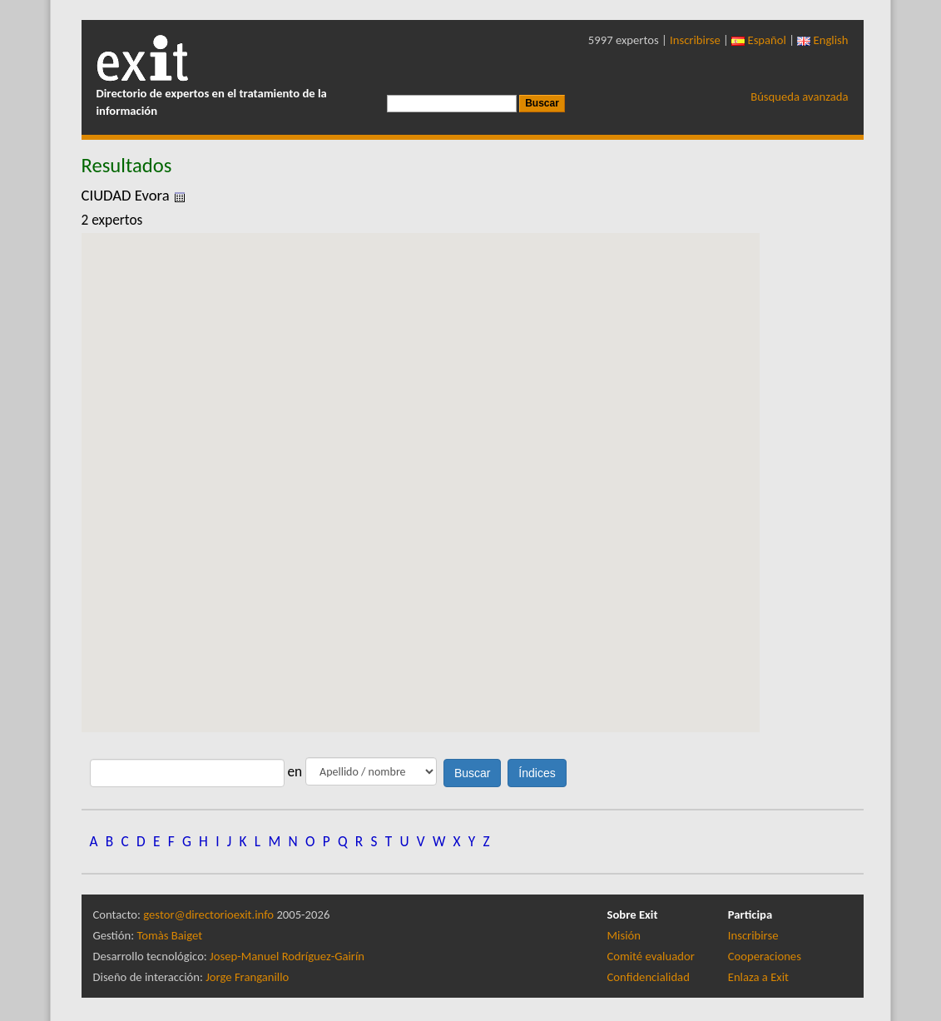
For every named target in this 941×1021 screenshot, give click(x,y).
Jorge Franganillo (247, 976)
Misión (624, 935)
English (822, 39)
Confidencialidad (648, 976)
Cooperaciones (764, 956)
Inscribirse (695, 39)
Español (758, 39)
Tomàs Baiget (169, 935)
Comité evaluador (651, 956)
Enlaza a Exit (758, 976)
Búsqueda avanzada (799, 96)
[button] (420, 467)
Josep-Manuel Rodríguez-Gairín (287, 956)
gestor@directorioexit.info (208, 914)
